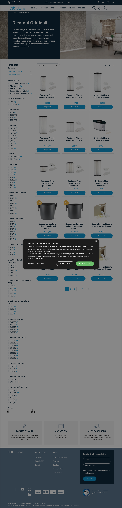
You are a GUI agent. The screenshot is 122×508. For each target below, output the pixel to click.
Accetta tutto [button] (84, 264)
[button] (36, 264)
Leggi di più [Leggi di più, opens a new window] (39, 258)
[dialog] (61, 254)
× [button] (96, 241)
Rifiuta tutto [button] (65, 264)
